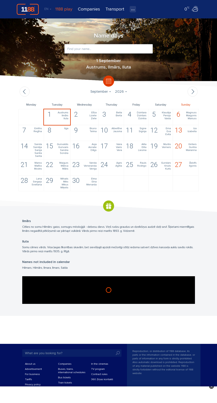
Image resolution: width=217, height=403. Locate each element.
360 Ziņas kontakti (102, 379)
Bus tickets (64, 377)
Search (117, 353)
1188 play (63, 9)
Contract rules (99, 374)
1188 (28, 9)
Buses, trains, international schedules (71, 370)
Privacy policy (33, 384)
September (100, 91)
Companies (89, 9)
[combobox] (108, 48)
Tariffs (28, 379)
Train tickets (65, 382)
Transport (114, 9)
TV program (98, 369)
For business (32, 374)
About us (30, 363)
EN (47, 9)
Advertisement (33, 369)
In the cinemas (99, 363)
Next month (193, 92)
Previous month (25, 92)
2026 (121, 91)
